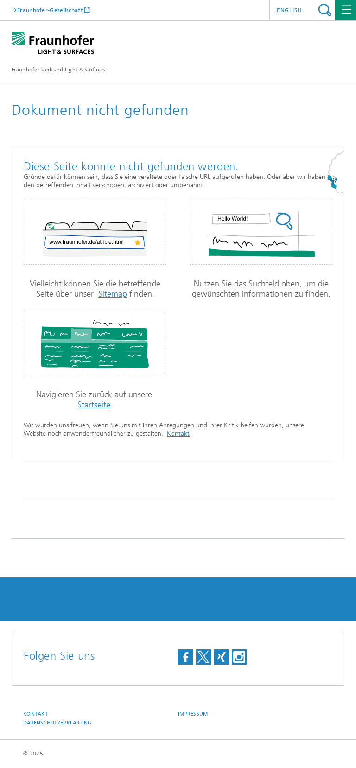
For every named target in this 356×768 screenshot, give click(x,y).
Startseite (93, 405)
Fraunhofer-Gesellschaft (50, 10)
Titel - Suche (324, 10)
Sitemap (112, 294)
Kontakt (178, 434)
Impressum (193, 714)
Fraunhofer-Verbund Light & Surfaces (59, 69)
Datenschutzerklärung (57, 723)
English (289, 10)
